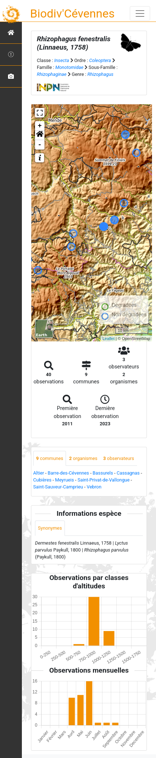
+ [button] (40, 125)
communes (49, 458)
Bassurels (103, 473)
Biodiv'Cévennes (72, 13)
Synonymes (50, 528)
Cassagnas (128, 473)
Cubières (42, 480)
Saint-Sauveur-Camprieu (58, 487)
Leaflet (108, 338)
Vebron (94, 487)
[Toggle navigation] (140, 13)
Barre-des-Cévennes (68, 473)
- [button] (40, 144)
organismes (83, 458)
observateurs (118, 458)
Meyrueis (64, 480)
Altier (38, 473)
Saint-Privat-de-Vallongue (104, 480)
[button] (39, 135)
